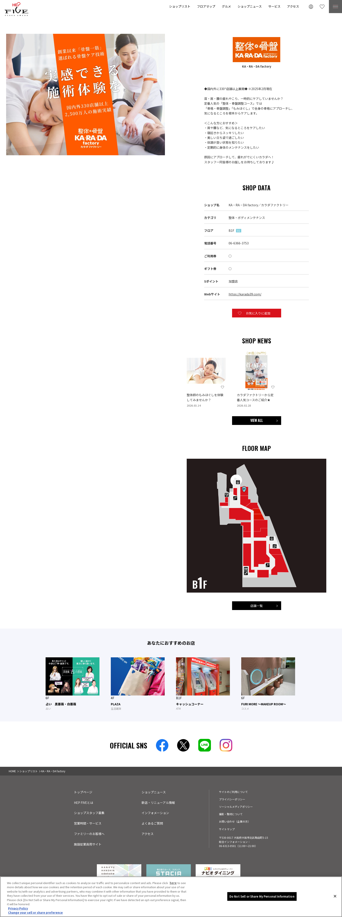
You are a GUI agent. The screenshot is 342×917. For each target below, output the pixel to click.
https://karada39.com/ (245, 294)
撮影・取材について (231, 814)
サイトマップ (227, 829)
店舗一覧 (256, 605)
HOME (12, 771)
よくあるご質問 (152, 823)
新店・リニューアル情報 (158, 802)
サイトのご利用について (233, 792)
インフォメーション (155, 813)
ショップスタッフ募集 (89, 813)
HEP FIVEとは (83, 802)
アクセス (293, 6)
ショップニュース (250, 6)
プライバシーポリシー (232, 799)
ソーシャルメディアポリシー (236, 806)
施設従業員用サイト (87, 844)
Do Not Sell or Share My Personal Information (261, 906)
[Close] (335, 906)
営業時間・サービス (87, 823)
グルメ (226, 6)
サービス (274, 6)
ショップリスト (179, 6)
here (173, 893)
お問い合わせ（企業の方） (234, 821)
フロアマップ (206, 6)
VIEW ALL (256, 420)
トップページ (83, 792)
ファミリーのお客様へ (89, 834)
